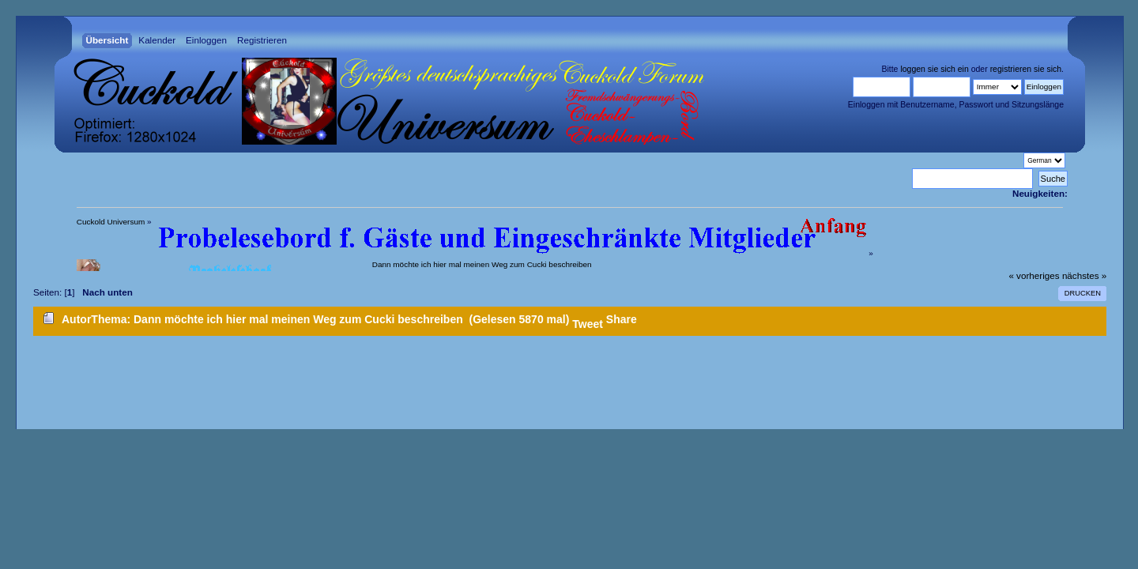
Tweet (587, 324)
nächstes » (1084, 275)
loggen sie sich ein (934, 68)
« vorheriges (1033, 275)
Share (621, 319)
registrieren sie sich (1025, 68)
